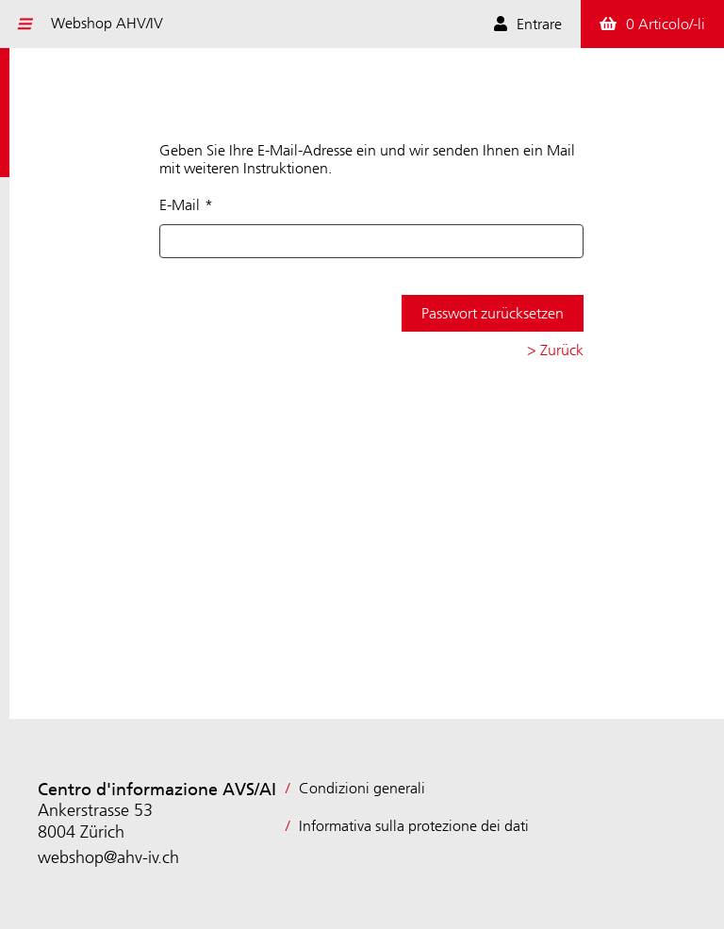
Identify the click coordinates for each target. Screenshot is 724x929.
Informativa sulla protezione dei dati (414, 826)
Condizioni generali (362, 788)
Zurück (562, 350)
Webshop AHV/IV (107, 23)
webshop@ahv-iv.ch (108, 857)
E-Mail (179, 205)
